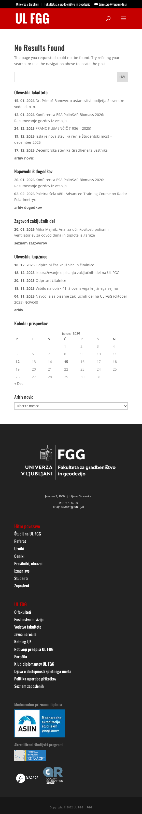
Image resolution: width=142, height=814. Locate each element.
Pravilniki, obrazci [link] (28, 563)
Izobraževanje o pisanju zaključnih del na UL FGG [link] (77, 272)
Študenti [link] (21, 578)
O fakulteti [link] (22, 612)
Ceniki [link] (19, 556)
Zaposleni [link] (21, 586)
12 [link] (18, 361)
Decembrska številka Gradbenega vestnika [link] (72, 150)
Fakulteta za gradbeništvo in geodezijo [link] (67, 4)
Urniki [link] (19, 548)
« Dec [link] (18, 383)
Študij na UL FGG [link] (27, 534)
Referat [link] (20, 541)
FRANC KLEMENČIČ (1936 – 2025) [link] (63, 128)
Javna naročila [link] (25, 634)
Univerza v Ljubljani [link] (27, 4)
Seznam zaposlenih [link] (29, 686)
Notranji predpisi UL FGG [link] (33, 649)
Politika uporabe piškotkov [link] (35, 679)
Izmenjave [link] (22, 571)
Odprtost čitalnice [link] (51, 280)
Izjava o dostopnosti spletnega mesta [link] (42, 671)
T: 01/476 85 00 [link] (68, 503)
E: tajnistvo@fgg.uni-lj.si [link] (68, 506)
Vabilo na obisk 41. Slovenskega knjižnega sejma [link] (77, 288)
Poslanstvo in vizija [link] (29, 619)
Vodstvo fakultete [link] (27, 627)
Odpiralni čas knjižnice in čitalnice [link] (65, 265)
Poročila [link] (20, 656)
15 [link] (66, 361)
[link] (32, 18)
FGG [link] (89, 807)
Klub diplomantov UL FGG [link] (34, 664)
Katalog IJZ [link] (22, 641)
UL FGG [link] (78, 807)
